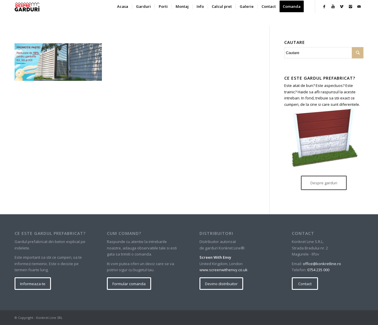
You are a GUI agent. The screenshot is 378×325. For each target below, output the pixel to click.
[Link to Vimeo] (341, 6)
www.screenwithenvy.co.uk (223, 269)
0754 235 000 (318, 269)
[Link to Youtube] (332, 6)
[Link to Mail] (359, 6)
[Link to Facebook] (324, 6)
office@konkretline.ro (322, 263)
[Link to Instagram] (350, 6)
